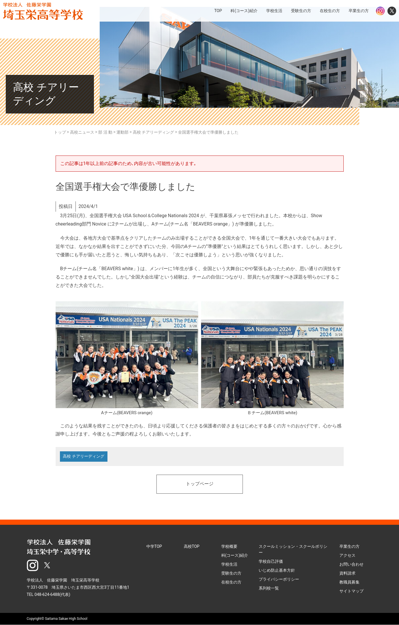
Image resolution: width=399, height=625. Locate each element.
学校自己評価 (271, 561)
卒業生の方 (349, 546)
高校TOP (192, 546)
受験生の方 (231, 573)
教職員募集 (349, 582)
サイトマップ (351, 591)
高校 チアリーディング (83, 456)
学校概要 (229, 546)
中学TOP (154, 546)
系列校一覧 (269, 588)
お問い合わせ (351, 564)
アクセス (347, 555)
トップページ (199, 484)
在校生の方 (231, 582)
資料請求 (347, 573)
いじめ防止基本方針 (277, 570)
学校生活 (229, 564)
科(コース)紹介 (234, 555)
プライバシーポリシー (279, 579)
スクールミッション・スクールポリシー (293, 549)
